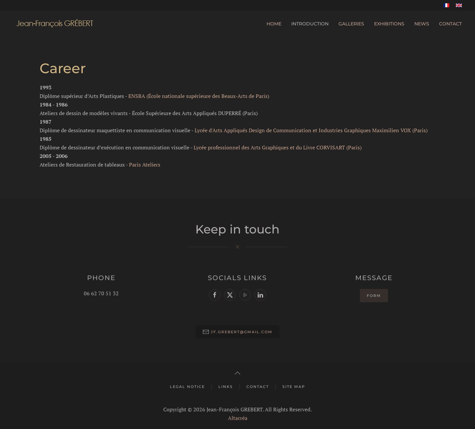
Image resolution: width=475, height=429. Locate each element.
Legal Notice (187, 385)
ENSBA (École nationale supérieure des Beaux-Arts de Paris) (198, 96)
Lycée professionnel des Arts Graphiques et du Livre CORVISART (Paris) (278, 147)
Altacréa (237, 417)
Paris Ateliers (144, 164)
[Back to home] (54, 24)
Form (374, 294)
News (421, 24)
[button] (237, 372)
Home (274, 24)
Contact (450, 24)
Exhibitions (389, 24)
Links (225, 385)
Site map (293, 385)
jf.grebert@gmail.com (241, 331)
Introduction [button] (310, 24)
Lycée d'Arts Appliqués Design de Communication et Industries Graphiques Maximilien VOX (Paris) (311, 130)
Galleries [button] (351, 24)
